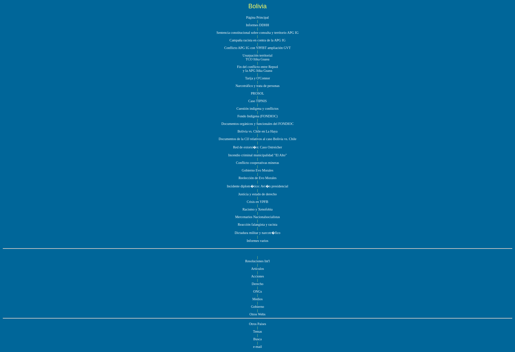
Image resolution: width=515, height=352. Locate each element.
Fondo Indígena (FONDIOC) (257, 116)
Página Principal (257, 17)
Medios (257, 299)
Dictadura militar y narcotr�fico (257, 233)
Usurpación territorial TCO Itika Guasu (257, 57)
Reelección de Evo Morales (257, 178)
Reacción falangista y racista (257, 224)
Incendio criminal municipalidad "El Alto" (257, 155)
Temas (257, 331)
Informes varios (257, 241)
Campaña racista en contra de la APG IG (257, 40)
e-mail (257, 347)
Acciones (257, 276)
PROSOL (257, 93)
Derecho (258, 284)
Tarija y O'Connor (257, 78)
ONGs (257, 291)
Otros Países (257, 324)
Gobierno (257, 307)
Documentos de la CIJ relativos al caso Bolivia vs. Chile (258, 139)
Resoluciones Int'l (257, 261)
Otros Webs (257, 314)
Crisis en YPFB (257, 202)
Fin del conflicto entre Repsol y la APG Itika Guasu (257, 68)
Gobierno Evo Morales (258, 170)
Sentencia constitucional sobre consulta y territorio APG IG (257, 33)
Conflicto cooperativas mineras (257, 163)
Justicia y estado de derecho (257, 194)
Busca (257, 339)
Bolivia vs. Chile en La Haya (257, 131)
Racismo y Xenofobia (257, 209)
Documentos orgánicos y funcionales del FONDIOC (257, 124)
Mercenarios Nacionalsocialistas (257, 217)
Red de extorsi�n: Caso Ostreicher (257, 147)
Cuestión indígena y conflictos (258, 108)
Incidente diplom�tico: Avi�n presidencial (257, 186)
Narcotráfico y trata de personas (258, 86)
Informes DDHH (257, 25)
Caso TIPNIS (257, 101)
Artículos (257, 269)
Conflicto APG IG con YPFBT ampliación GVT (257, 48)
